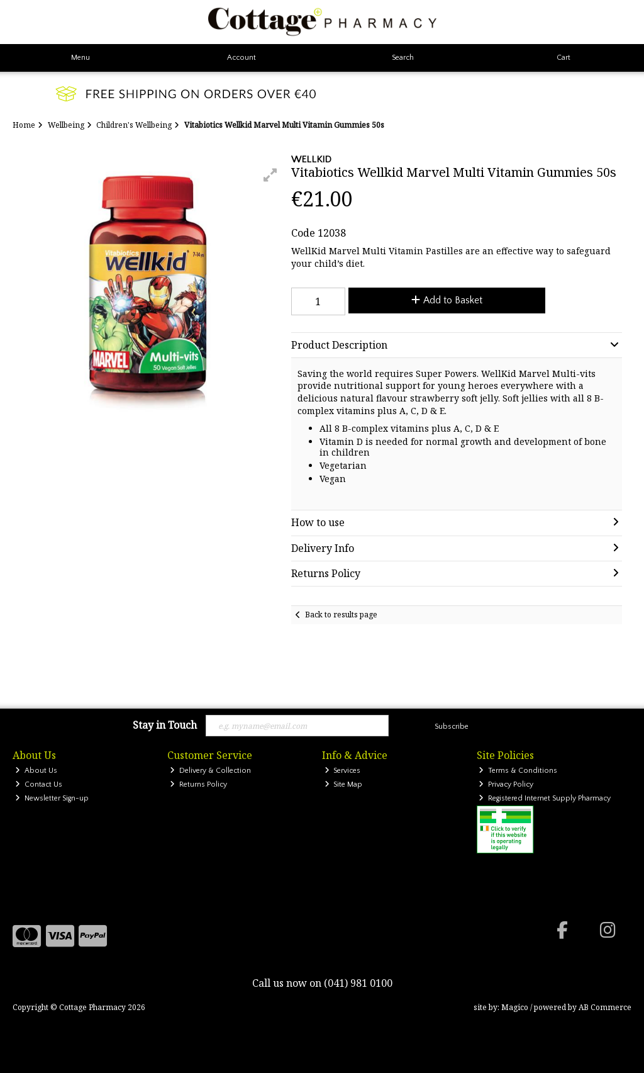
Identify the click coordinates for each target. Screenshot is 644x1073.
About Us (36, 771)
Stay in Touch (165, 725)
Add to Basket (446, 300)
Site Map (344, 784)
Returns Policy (198, 784)
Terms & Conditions (518, 771)
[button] (270, 175)
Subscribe (452, 726)
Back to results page (341, 614)
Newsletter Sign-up (52, 798)
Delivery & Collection (210, 771)
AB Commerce (605, 1007)
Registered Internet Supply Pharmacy (545, 798)
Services (343, 771)
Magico (514, 1007)
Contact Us (38, 784)
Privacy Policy (506, 784)
